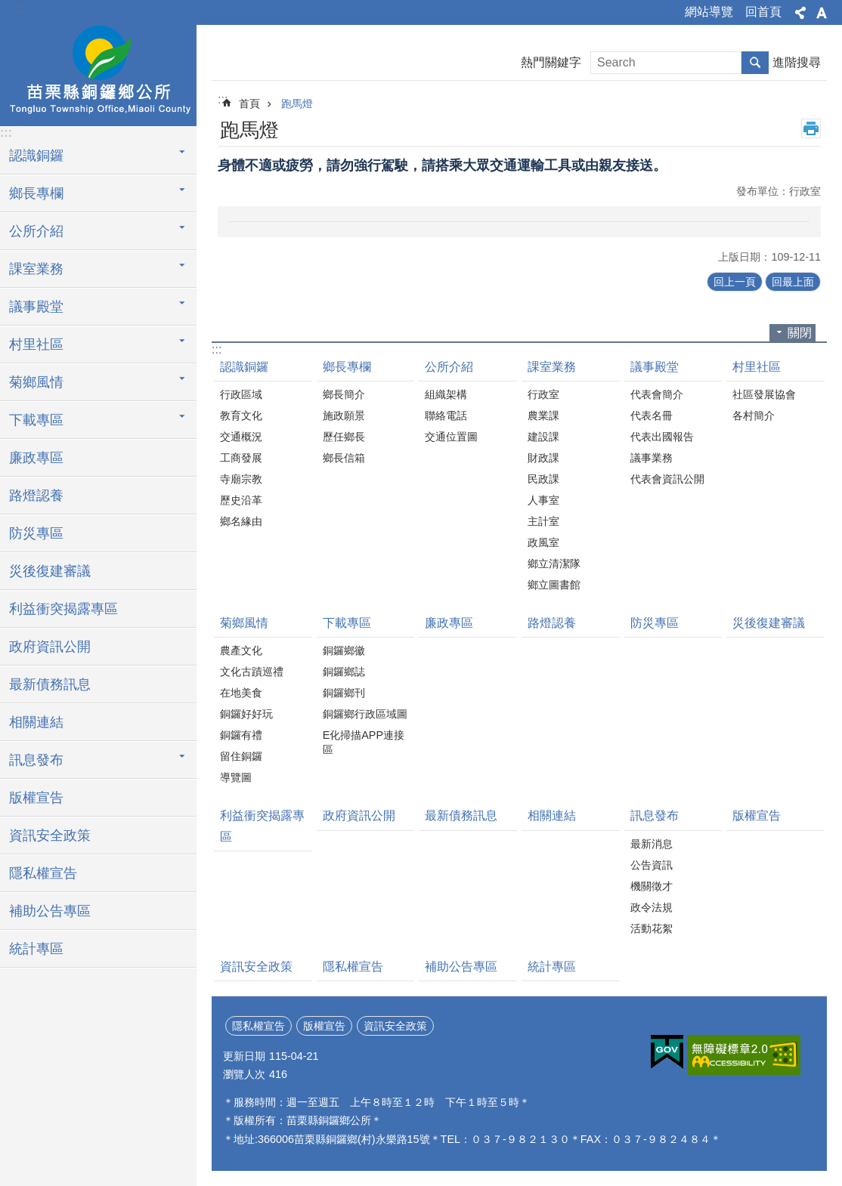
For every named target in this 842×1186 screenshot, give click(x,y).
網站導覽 (709, 11)
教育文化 (241, 415)
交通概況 (241, 437)
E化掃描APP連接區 (363, 742)
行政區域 (241, 394)
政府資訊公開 (50, 646)
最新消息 (651, 844)
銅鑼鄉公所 (98, 73)
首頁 (249, 103)
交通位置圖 (451, 437)
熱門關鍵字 (551, 62)
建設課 (543, 437)
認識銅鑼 (244, 366)
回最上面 (793, 282)
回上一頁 (735, 282)
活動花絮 (651, 928)
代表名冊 (651, 415)
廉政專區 (36, 457)
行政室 (543, 394)
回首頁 (763, 11)
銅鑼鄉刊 (344, 693)
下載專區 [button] (36, 420)
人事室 (543, 500)
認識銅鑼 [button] (36, 155)
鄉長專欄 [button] (36, 193)
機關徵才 (651, 886)
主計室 (543, 521)
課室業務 (552, 366)
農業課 (543, 415)
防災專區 (36, 533)
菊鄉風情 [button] (36, 382)
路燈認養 (36, 495)
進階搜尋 (796, 62)
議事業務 (651, 458)
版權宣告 (36, 797)
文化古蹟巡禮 (251, 672)
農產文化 (241, 650)
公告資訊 (651, 865)
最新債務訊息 (50, 684)
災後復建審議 (50, 571)
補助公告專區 (50, 911)
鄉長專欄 (347, 366)
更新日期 (244, 1056)
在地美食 (241, 693)
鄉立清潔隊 (554, 563)
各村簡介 (753, 415)
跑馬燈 (297, 103)
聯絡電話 (446, 415)
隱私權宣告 (43, 873)
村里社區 (756, 366)
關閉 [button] (800, 332)
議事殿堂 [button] (36, 306)
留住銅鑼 (241, 756)
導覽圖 (236, 777)
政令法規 (651, 907)
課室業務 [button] (36, 268)
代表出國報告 (662, 437)
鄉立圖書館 (554, 585)
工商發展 (241, 458)
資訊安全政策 (50, 835)
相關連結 (36, 722)
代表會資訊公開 (667, 479)
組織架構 (446, 394)
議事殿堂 (654, 366)
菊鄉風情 (244, 622)
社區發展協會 (764, 394)
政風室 (543, 542)
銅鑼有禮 (241, 735)
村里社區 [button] (36, 344)
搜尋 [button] (755, 62)
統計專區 (36, 948)
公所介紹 (449, 366)
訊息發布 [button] (36, 760)
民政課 (543, 479)
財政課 (543, 458)
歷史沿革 (241, 500)
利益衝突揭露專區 (63, 608)
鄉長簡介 (344, 394)
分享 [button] (800, 13)
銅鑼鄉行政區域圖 (365, 714)
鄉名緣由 (241, 521)
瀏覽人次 (244, 1074)
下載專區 (347, 622)
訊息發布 (654, 815)
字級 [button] (822, 13)
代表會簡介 (656, 394)
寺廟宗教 (241, 479)
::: (16, 8)
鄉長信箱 (344, 458)
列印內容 (811, 128)
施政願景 (344, 415)
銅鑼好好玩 (246, 714)
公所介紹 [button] (36, 231)
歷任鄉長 (344, 437)
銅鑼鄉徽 (344, 650)
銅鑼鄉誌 (344, 672)
